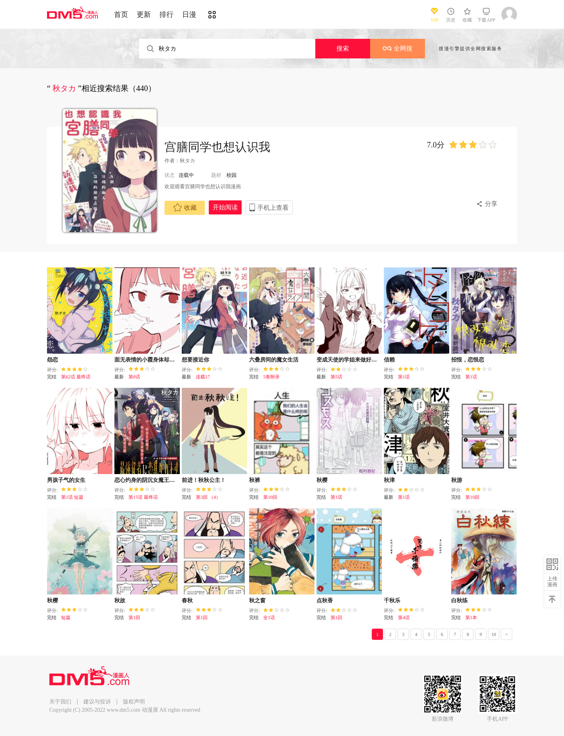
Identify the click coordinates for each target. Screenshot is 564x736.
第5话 (336, 377)
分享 (491, 203)
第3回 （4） (208, 497)
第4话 (404, 617)
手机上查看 (273, 207)
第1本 (471, 617)
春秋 (187, 600)
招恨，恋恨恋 (467, 360)
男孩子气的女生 (66, 480)
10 (494, 634)
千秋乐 (392, 600)
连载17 (203, 377)
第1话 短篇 (72, 497)
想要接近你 (195, 360)
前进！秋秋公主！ (204, 480)
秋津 (389, 480)
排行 (166, 14)
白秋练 (459, 600)
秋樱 (321, 480)
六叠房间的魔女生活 (273, 360)
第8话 (134, 377)
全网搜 (397, 48)
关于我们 (60, 702)
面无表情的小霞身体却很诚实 (150, 360)
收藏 (185, 207)
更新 (144, 14)
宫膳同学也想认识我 (217, 146)
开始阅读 (225, 207)
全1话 (269, 617)
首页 (121, 14)
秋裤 (254, 480)
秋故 (119, 600)
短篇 (65, 617)
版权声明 (134, 702)
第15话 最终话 (143, 497)
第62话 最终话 (75, 377)
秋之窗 (257, 600)
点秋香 (324, 600)
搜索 (342, 48)
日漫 (189, 14)
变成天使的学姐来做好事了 (349, 360)
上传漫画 (552, 581)
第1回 (134, 617)
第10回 (270, 497)
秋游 (456, 480)
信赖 (389, 360)
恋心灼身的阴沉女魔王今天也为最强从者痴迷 (169, 480)
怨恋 (52, 360)
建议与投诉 (97, 702)
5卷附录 (271, 377)
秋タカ (187, 161)
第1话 (404, 377)
